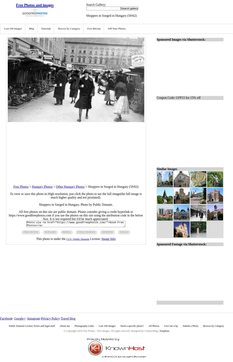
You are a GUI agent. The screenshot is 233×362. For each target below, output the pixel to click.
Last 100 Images (13, 28)
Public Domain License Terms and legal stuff (32, 326)
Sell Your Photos (117, 28)
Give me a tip (171, 326)
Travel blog (68, 318)
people (67, 233)
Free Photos (20, 186)
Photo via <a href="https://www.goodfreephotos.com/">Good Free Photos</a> (75, 224)
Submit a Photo (190, 326)
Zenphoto (164, 331)
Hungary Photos (42, 186)
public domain (86, 233)
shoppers (107, 233)
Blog (31, 28)
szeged (124, 233)
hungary (50, 233)
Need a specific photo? (132, 326)
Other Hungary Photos (70, 186)
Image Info (108, 240)
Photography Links (84, 326)
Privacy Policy (50, 318)
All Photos (153, 326)
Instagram (33, 318)
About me (65, 326)
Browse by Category (69, 28)
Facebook (6, 318)
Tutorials (46, 28)
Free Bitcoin (94, 28)
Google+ (19, 318)
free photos (30, 233)
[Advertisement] (76, 150)
